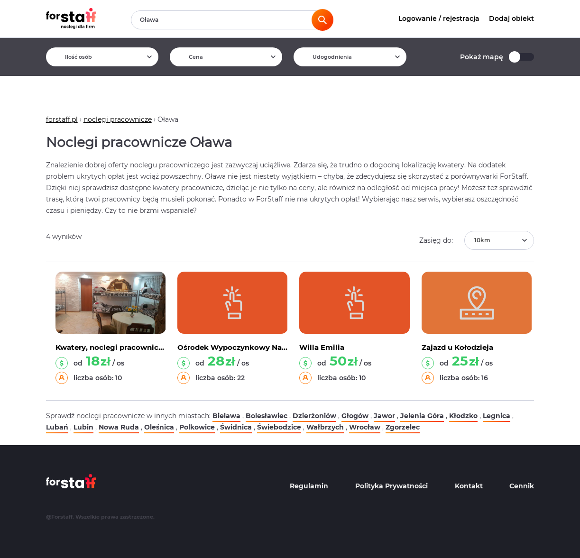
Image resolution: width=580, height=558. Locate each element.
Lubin (83, 427)
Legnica (496, 416)
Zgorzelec (403, 427)
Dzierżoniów (314, 416)
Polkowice (197, 427)
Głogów (354, 416)
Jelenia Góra (422, 416)
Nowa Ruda (119, 427)
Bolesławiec (266, 416)
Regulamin (309, 486)
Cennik (521, 486)
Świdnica (236, 427)
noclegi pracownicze (117, 119)
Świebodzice (279, 427)
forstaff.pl (62, 119)
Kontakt (469, 486)
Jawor (384, 416)
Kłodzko (463, 416)
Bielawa (226, 416)
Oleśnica (159, 427)
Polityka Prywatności (391, 486)
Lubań (57, 427)
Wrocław (364, 427)
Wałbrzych (325, 427)
